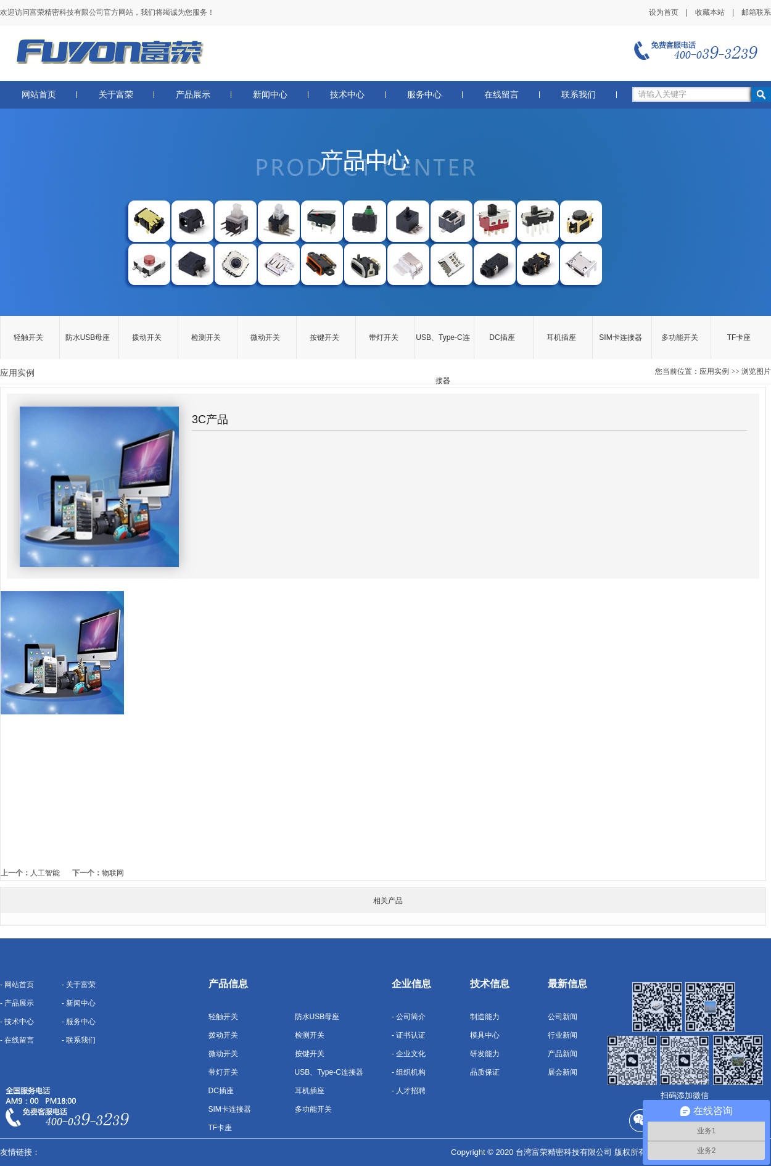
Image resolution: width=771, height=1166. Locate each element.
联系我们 (578, 94)
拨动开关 (147, 337)
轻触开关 (28, 337)
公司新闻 (562, 1016)
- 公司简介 (409, 1016)
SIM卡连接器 (620, 337)
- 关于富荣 (79, 984)
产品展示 (193, 94)
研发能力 (485, 1053)
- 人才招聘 (409, 1090)
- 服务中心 (79, 1021)
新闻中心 (270, 94)
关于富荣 (116, 94)
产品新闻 (562, 1053)
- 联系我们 (79, 1040)
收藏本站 (710, 12)
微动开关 (265, 337)
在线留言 (501, 94)
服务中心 (424, 94)
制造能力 (485, 1016)
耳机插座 (561, 337)
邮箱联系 (756, 12)
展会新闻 (562, 1072)
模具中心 (485, 1035)
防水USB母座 (87, 337)
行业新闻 (562, 1035)
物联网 (113, 873)
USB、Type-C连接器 (442, 346)
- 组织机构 (409, 1072)
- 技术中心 (17, 1021)
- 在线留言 (17, 1040)
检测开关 (206, 337)
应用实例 (714, 371)
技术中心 (347, 94)
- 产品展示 (17, 1003)
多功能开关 (679, 337)
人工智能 (45, 873)
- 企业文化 (409, 1053)
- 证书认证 (409, 1035)
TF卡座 (739, 337)
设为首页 (663, 12)
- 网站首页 (17, 984)
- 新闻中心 (79, 1003)
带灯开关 (383, 337)
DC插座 (501, 337)
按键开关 (324, 337)
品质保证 (485, 1072)
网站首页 (39, 94)
